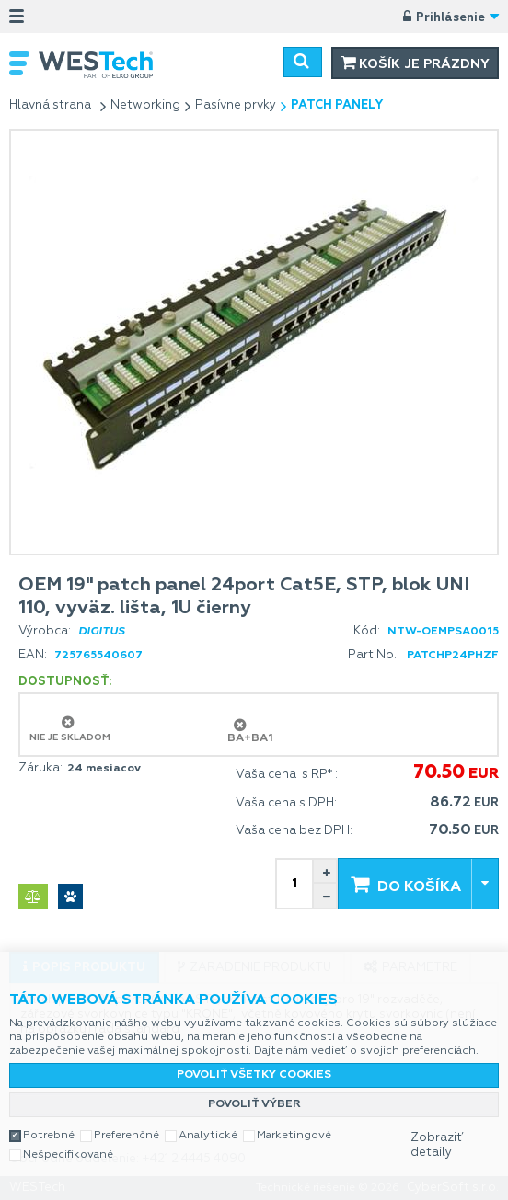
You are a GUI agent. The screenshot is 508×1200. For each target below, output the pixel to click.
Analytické (208, 1135)
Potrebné (49, 1135)
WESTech (105, 64)
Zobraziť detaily (436, 1145)
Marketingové (294, 1135)
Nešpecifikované (68, 1154)
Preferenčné (126, 1135)
